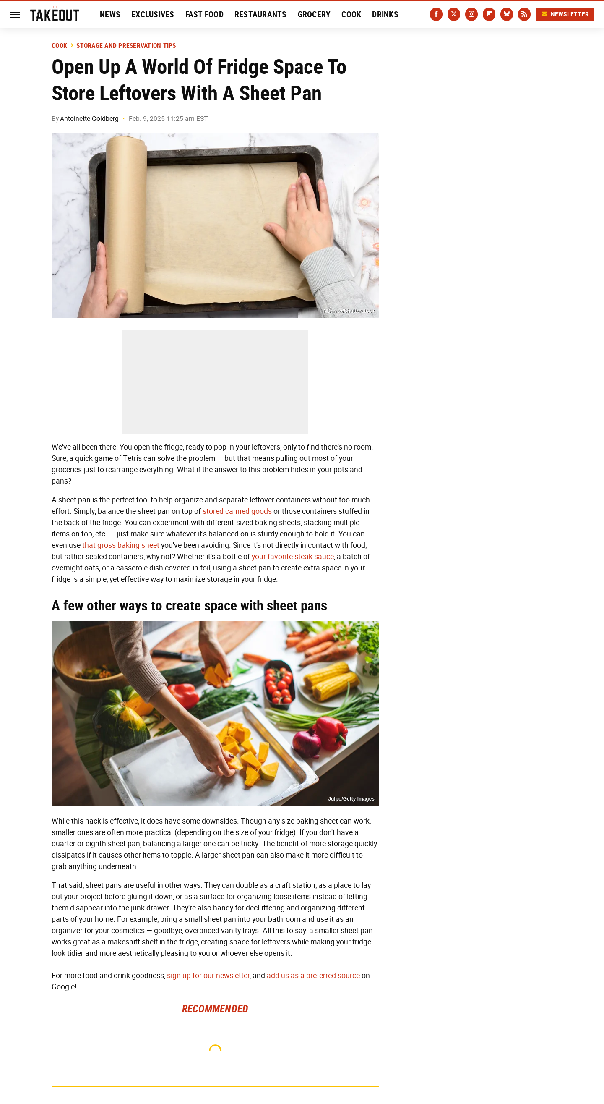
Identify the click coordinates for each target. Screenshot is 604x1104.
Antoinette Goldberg (89, 119)
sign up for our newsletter (208, 975)
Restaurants (260, 14)
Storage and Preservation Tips (126, 45)
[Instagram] (471, 14)
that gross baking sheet (120, 545)
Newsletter (565, 14)
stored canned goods (237, 511)
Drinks (385, 14)
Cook (351, 14)
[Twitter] (454, 14)
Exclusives (152, 14)
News (110, 14)
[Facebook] (436, 14)
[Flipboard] (489, 14)
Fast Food (204, 14)
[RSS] (524, 14)
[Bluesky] (506, 14)
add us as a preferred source (313, 975)
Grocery (314, 14)
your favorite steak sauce (293, 556)
